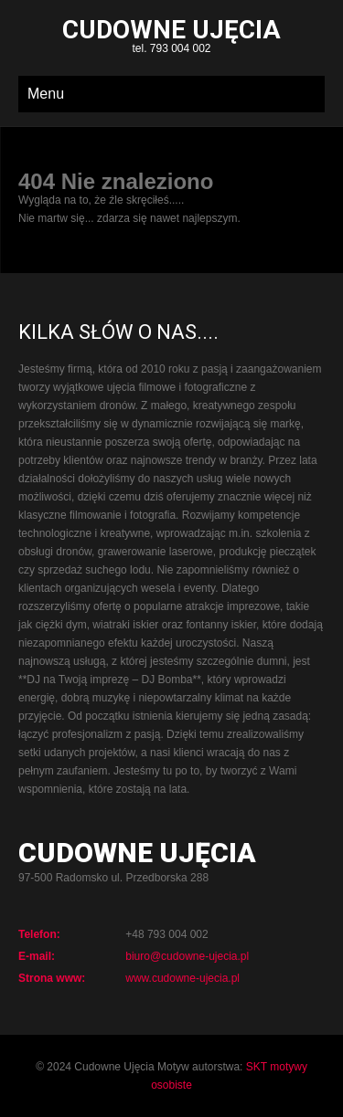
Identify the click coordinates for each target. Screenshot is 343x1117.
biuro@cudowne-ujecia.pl (187, 956)
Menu (45, 93)
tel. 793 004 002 (171, 38)
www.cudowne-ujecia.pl (182, 978)
